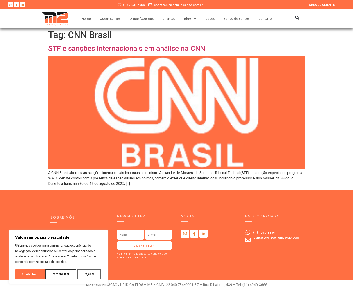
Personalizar (30, 274)
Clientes (169, 18)
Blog (190, 18)
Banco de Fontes (236, 18)
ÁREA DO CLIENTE (322, 5)
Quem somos (110, 18)
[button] (297, 17)
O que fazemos (141, 18)
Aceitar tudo (87, 274)
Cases (210, 18)
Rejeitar (59, 274)
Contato (265, 18)
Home (86, 18)
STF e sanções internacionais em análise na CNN (126, 48)
